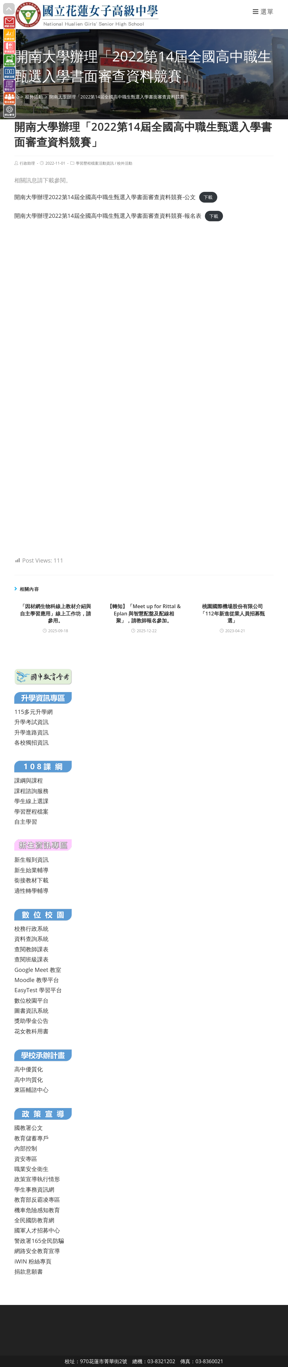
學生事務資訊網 (34, 1189)
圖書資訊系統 (31, 1010)
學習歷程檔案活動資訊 (95, 163)
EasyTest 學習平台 (38, 990)
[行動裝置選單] (263, 11)
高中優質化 (28, 1069)
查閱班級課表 (31, 959)
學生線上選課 (31, 801)
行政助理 (27, 163)
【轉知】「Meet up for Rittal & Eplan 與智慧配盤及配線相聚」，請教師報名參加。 (144, 613)
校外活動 (124, 163)
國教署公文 (28, 1127)
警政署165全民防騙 (39, 1240)
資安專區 (25, 1158)
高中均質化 (28, 1079)
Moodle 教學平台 (36, 980)
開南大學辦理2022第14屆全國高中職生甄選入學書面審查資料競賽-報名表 (107, 215)
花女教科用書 (31, 1031)
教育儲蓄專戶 (31, 1138)
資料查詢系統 (31, 938)
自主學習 (25, 821)
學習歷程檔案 (31, 811)
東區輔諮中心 (31, 1089)
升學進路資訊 (31, 732)
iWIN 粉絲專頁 (32, 1261)
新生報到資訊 (31, 859)
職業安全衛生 (31, 1169)
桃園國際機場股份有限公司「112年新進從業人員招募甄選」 (232, 613)
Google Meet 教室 (37, 969)
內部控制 (25, 1148)
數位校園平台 (31, 1000)
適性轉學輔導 (31, 890)
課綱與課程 (28, 780)
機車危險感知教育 (37, 1210)
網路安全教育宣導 (37, 1251)
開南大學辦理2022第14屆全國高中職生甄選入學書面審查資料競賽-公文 (105, 197)
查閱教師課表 (31, 949)
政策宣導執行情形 (37, 1179)
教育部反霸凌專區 (37, 1199)
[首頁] (16, 97)
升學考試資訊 (31, 722)
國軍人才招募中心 (37, 1230)
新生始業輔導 (31, 870)
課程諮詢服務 (31, 791)
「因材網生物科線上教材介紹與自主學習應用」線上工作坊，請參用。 (55, 613)
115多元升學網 (33, 711)
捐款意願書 (28, 1271)
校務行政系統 (31, 928)
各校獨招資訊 (31, 742)
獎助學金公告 (31, 1020)
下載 (208, 197)
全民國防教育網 (34, 1220)
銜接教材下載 (31, 880)
